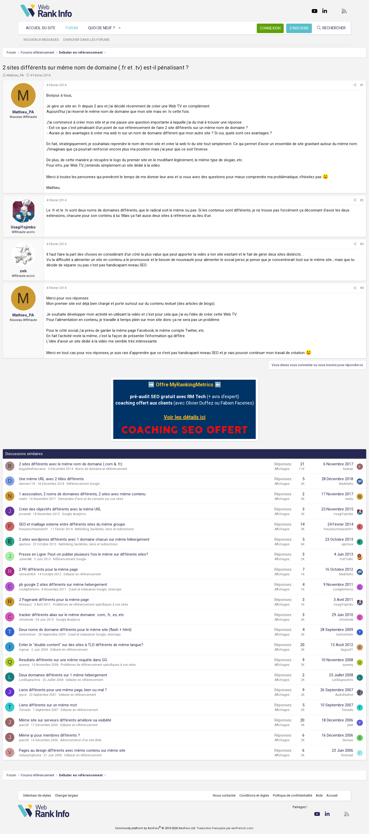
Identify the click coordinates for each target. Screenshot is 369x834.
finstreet (329, 760)
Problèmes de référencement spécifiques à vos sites (108, 610)
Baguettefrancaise (50, 474)
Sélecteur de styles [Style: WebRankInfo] (40, 796)
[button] (122, 28)
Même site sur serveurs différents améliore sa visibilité (83, 725)
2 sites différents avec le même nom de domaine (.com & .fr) (88, 469)
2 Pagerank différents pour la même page (72, 605)
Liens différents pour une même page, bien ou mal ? (81, 695)
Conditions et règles (251, 796)
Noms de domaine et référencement (119, 474)
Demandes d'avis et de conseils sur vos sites (108, 504)
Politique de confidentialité (290, 796)
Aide (316, 796)
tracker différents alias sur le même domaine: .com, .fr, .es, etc (89, 620)
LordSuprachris (47, 685)
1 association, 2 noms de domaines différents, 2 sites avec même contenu (100, 499)
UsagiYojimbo (325, 519)
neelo (41, 504)
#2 (344, 205)
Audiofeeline (326, 700)
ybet (332, 730)
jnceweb (43, 519)
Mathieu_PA (33, 75)
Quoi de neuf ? (104, 28)
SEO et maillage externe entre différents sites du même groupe (90, 529)
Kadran (330, 474)
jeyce (41, 700)
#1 (344, 85)
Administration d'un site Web (98, 745)
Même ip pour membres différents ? (67, 740)
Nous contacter (221, 796)
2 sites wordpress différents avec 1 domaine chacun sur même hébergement (102, 544)
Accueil (329, 796)
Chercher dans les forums (89, 40)
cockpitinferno (47, 595)
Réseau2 (43, 610)
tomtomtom (45, 640)
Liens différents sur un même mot (66, 710)
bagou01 (329, 655)
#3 (344, 249)
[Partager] (337, 85)
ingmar (42, 655)
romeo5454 (45, 579)
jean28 (42, 730)
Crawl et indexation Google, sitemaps (113, 595)
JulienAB (43, 564)
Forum (74, 28)
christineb (44, 625)
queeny (42, 670)
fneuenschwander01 (51, 534)
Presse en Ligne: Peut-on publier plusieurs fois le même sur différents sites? (101, 559)
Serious (329, 745)
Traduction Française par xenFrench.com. (225, 828)
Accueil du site (43, 28)
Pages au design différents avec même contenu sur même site (90, 755)
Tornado (42, 715)
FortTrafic (328, 564)
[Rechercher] (328, 28)
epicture (42, 549)
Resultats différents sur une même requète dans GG (81, 665)
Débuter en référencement (100, 579)
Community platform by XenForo (155, 828)
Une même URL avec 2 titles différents (69, 484)
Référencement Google (101, 489)
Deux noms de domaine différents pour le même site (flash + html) (93, 635)
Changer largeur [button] (69, 796)
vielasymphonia (48, 760)
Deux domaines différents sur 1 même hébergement (81, 680)
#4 (344, 293)
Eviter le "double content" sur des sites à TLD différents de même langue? (99, 650)
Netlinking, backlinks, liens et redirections (122, 534)
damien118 (45, 489)
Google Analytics (92, 519)
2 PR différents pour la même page (66, 574)
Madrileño (328, 489)
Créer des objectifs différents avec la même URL (78, 514)
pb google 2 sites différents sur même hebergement (81, 590)
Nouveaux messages (43, 40)
